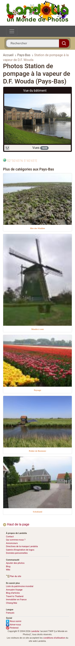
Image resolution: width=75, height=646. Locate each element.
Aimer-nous (13, 624)
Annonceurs (12, 543)
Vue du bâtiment (34, 90)
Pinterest (12, 628)
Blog (8, 566)
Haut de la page (16, 524)
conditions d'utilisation (54, 638)
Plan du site (13, 576)
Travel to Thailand (14, 596)
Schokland (37, 511)
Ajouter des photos (15, 563)
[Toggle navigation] (11, 31)
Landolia (35, 631)
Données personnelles (17, 553)
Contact (10, 536)
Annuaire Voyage (14, 589)
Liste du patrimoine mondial (19, 586)
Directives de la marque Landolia (22, 546)
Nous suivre (13, 621)
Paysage (37, 390)
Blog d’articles (13, 593)
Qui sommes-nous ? (15, 540)
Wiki (8, 569)
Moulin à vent (37, 329)
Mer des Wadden (37, 228)
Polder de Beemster (37, 451)
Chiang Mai (11, 603)
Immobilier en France (16, 599)
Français (10, 613)
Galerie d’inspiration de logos (20, 550)
